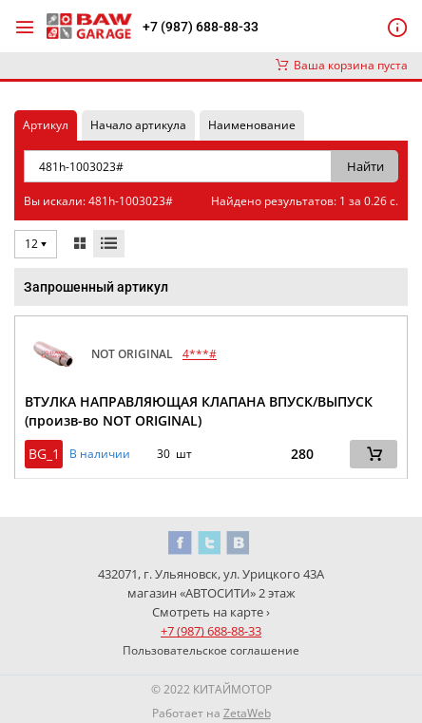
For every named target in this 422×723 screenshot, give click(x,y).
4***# (199, 354)
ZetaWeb (247, 713)
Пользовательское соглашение (211, 650)
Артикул (45, 125)
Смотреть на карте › (211, 611)
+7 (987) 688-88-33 (201, 26)
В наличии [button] (99, 454)
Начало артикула (138, 125)
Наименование (252, 125)
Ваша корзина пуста (342, 65)
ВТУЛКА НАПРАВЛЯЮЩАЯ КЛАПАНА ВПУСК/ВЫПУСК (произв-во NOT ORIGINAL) (199, 410)
